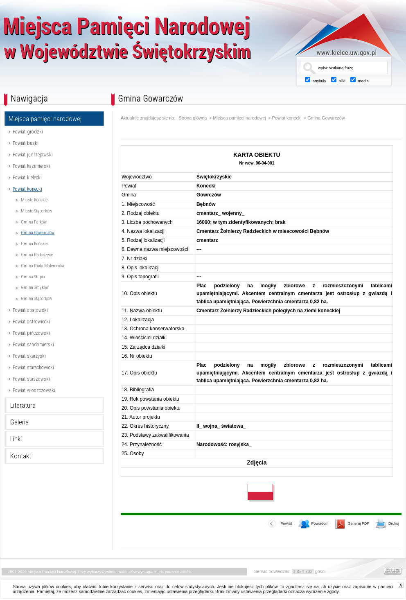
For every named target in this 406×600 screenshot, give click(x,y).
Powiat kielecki (27, 177)
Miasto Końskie (34, 200)
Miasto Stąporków (36, 211)
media (363, 81)
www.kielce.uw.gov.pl (337, 34)
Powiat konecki (27, 189)
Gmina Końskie (34, 243)
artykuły (319, 81)
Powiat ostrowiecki (31, 322)
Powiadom (313, 524)
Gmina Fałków (34, 222)
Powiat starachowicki (33, 367)
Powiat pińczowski (31, 333)
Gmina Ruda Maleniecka (42, 265)
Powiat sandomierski (33, 344)
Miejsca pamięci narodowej (45, 119)
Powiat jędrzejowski (33, 155)
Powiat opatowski (30, 310)
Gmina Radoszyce (37, 254)
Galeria (19, 422)
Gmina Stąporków (36, 298)
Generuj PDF (352, 524)
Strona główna (193, 118)
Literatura (23, 405)
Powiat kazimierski (31, 166)
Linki (16, 439)
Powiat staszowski (31, 379)
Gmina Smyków (35, 287)
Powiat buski (25, 143)
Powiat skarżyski (29, 356)
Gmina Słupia (33, 277)
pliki (341, 81)
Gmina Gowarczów (37, 232)
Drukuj (387, 524)
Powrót (280, 524)
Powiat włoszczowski (34, 390)
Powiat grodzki (28, 132)
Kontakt (20, 456)
